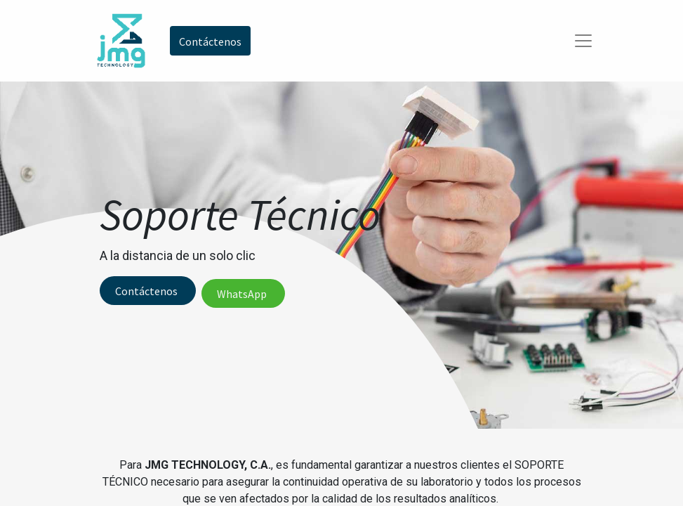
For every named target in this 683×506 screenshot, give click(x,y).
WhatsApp (243, 294)
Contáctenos (147, 291)
